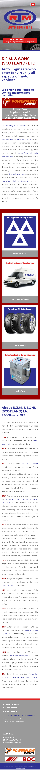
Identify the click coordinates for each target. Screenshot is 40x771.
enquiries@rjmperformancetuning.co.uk (20, 42)
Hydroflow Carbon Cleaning (15, 181)
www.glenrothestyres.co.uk (21, 656)
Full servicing (7, 126)
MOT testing (19, 126)
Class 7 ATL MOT (9, 586)
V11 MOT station (30, 464)
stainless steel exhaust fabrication (16, 139)
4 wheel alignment (17, 174)
